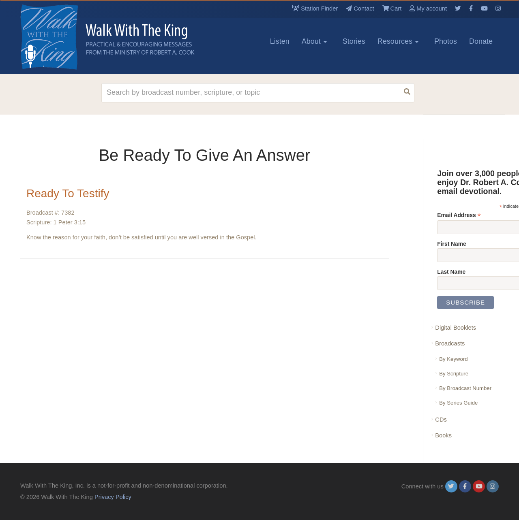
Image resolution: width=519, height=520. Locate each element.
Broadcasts (450, 343)
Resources (397, 41)
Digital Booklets (455, 327)
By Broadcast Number (465, 388)
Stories (354, 41)
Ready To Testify (67, 193)
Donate (481, 41)
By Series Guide (458, 403)
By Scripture (453, 374)
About (314, 41)
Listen (280, 41)
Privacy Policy (112, 497)
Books (443, 435)
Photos (445, 41)
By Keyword (453, 359)
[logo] (56, 37)
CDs (440, 419)
